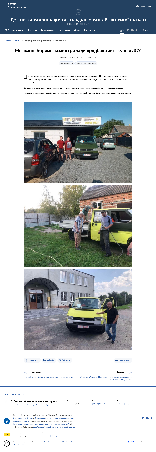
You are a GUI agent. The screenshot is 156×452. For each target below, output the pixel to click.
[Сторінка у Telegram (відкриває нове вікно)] (135, 30)
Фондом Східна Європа (23, 418)
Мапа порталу (12, 394)
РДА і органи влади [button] (14, 30)
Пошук (148, 30)
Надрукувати (124, 360)
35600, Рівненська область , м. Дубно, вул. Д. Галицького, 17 (35, 405)
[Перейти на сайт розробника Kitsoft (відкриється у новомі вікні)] (131, 442)
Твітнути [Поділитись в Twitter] (66, 360)
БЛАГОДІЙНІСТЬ (66, 63)
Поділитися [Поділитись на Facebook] (33, 360)
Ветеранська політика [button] (69, 30)
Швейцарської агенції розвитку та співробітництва (54, 427)
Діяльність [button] (32, 30)
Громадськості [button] (48, 30)
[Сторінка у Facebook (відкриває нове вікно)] (128, 30)
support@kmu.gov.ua (52, 436)
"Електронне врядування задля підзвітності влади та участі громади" (41, 424)
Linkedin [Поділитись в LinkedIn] (50, 360)
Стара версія (145, 7)
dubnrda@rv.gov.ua (125, 404)
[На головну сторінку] (78, 17)
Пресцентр (89, 30)
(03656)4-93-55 (98, 404)
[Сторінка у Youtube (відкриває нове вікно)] (132, 30)
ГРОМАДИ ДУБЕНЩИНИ (86, 63)
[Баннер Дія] (122, 31)
